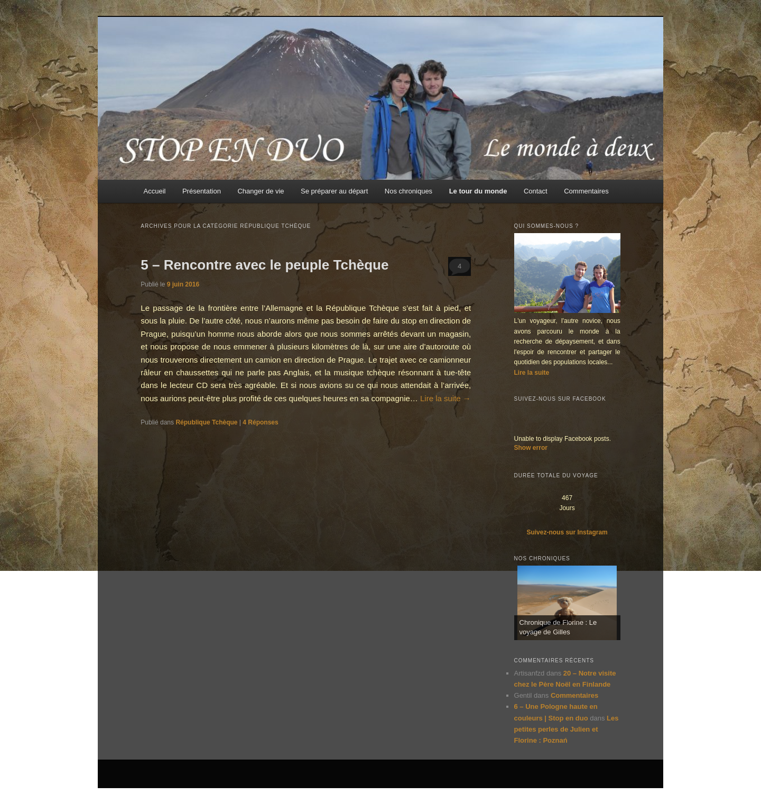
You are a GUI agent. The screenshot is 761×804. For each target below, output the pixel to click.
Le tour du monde (478, 191)
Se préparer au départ (334, 191)
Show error (530, 447)
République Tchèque (206, 422)
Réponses (260, 422)
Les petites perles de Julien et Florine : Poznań (566, 729)
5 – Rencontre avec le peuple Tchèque (264, 265)
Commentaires (586, 191)
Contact (535, 191)
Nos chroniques (408, 191)
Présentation (201, 191)
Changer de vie (260, 191)
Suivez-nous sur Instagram (566, 532)
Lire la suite (445, 398)
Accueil (155, 191)
